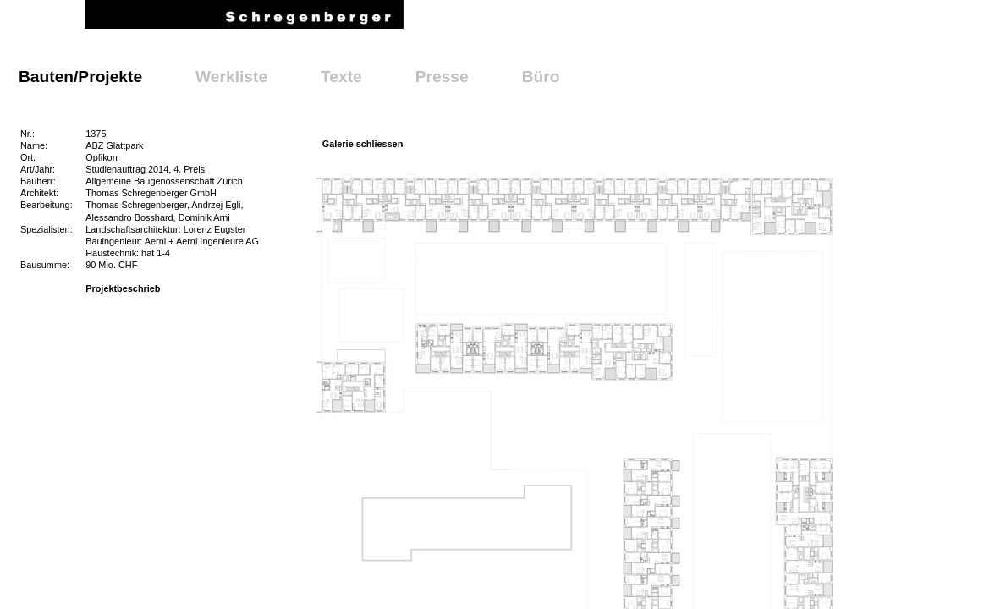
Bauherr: (38, 181)
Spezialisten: (46, 229)
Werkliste (231, 76)
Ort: (28, 157)
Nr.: (27, 134)
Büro (541, 76)
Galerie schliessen (363, 144)
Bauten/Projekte (80, 76)
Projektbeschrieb (122, 288)
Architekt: (39, 193)
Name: (33, 145)
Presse (442, 76)
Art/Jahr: (37, 169)
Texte (341, 76)
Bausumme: (44, 265)
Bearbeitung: (46, 205)
